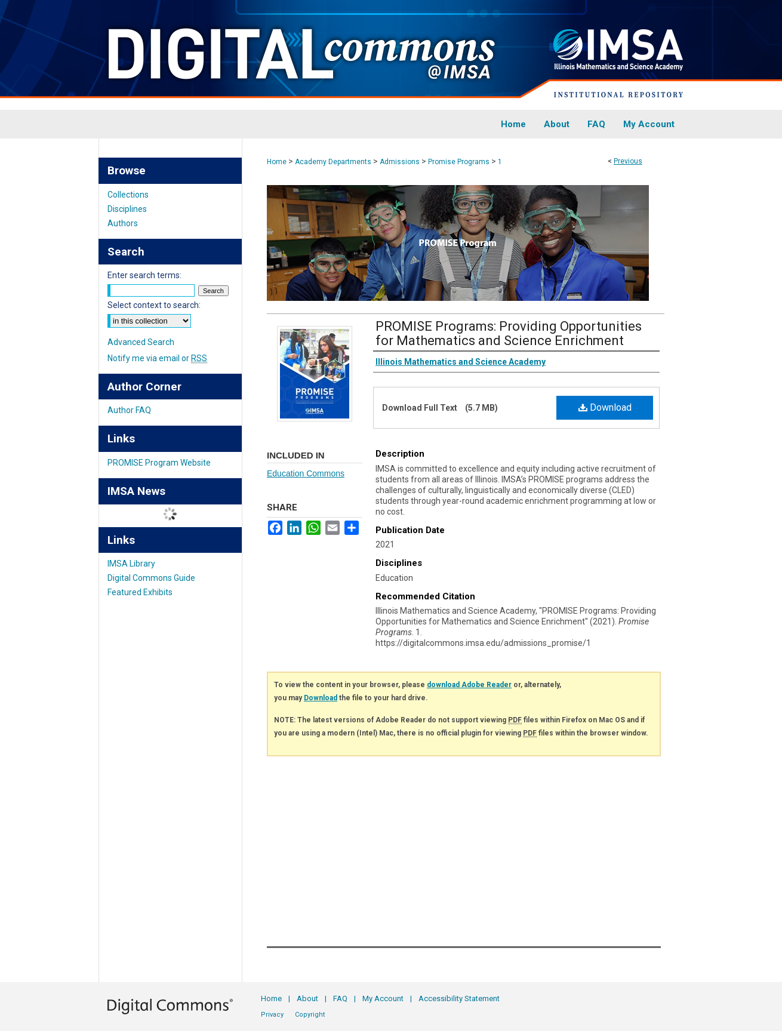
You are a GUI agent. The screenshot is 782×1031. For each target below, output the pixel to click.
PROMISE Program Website (159, 462)
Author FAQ (129, 410)
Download (605, 407)
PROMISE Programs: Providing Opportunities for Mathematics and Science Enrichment (508, 333)
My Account (383, 998)
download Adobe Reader (469, 685)
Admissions (400, 162)
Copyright (310, 1014)
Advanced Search (140, 342)
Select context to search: (154, 305)
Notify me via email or (157, 358)
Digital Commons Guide (151, 578)
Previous (628, 161)
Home (277, 162)
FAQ (340, 998)
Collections (128, 194)
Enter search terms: (144, 275)
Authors (122, 223)
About (307, 998)
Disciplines (127, 209)
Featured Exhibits (140, 592)
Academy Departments (333, 162)
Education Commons (305, 473)
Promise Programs (458, 162)
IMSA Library (131, 563)
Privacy (272, 1014)
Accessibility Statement (459, 998)
